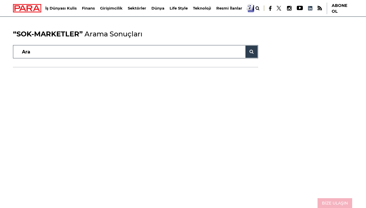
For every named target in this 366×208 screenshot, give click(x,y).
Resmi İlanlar (229, 8)
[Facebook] (270, 8)
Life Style (179, 8)
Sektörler (137, 8)
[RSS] (319, 8)
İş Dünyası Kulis (61, 8)
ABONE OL (339, 8)
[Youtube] (299, 8)
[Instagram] (289, 8)
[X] (279, 8)
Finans (88, 8)
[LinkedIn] (310, 8)
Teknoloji (202, 8)
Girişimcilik (111, 8)
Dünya (157, 8)
